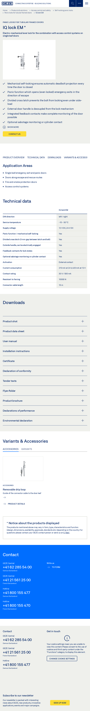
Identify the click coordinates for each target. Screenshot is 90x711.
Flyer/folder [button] (43, 390)
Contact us (14, 134)
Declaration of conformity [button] (43, 371)
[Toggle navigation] (86, 3)
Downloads (54, 157)
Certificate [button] (43, 361)
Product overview (13, 157)
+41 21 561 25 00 (17, 580)
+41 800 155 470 (16, 605)
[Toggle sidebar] (79, 3)
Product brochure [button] (43, 400)
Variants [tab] (26, 449)
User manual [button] (43, 341)
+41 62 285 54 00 (17, 567)
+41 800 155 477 (16, 592)
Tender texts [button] (43, 380)
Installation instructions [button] (43, 351)
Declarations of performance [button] (43, 410)
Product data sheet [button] (43, 331)
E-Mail (67, 532)
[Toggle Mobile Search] (72, 3)
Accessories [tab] (11, 449)
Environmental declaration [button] (43, 420)
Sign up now (60, 703)
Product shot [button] (43, 321)
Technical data (36, 157)
